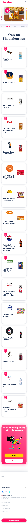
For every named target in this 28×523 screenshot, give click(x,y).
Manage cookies (5, 514)
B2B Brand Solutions (5, 502)
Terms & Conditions (5, 508)
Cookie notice (4, 511)
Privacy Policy (4, 505)
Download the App (14, 520)
